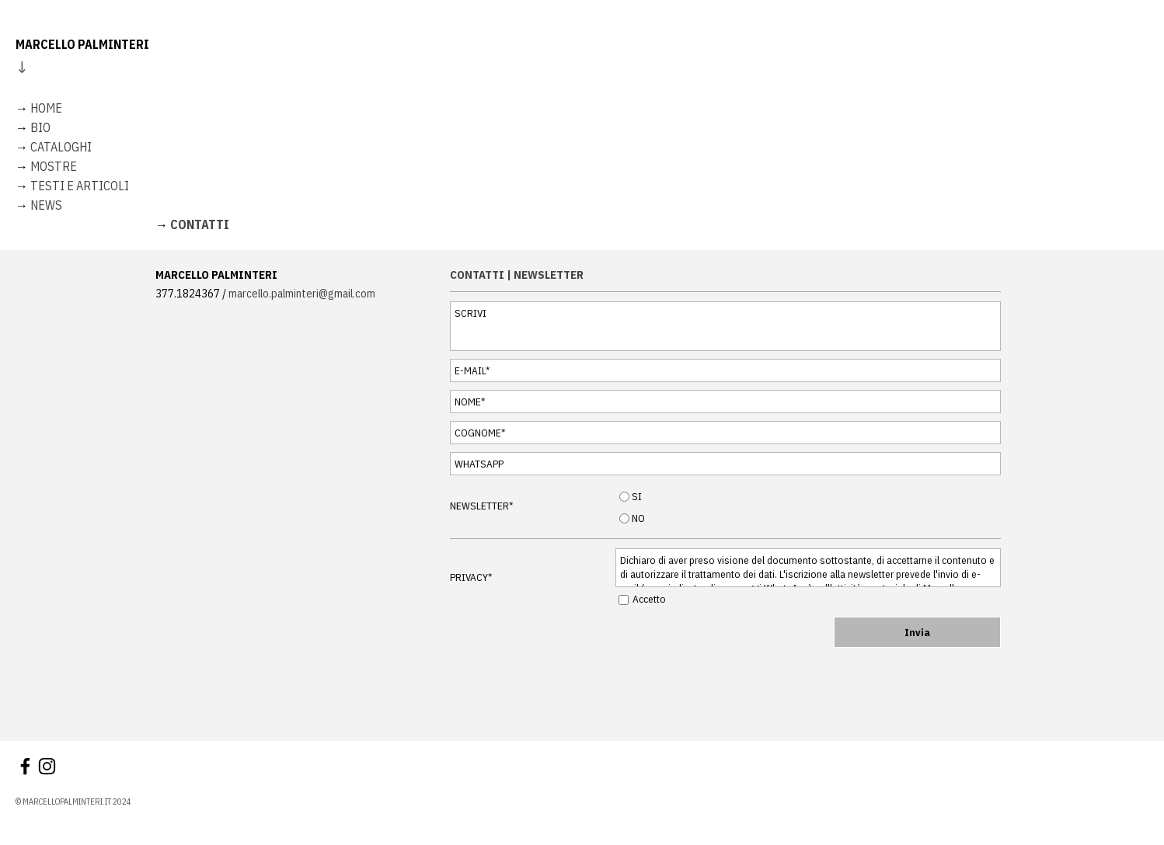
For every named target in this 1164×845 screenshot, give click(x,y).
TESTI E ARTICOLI (79, 185)
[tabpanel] (582, 135)
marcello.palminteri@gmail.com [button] (301, 293)
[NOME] (725, 401)
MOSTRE (53, 166)
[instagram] (47, 766)
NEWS (46, 205)
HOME (46, 108)
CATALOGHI (61, 147)
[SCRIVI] (725, 326)
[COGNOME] (725, 432)
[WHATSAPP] (725, 463)
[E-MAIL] (725, 370)
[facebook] (25, 766)
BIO (40, 127)
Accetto (649, 599)
